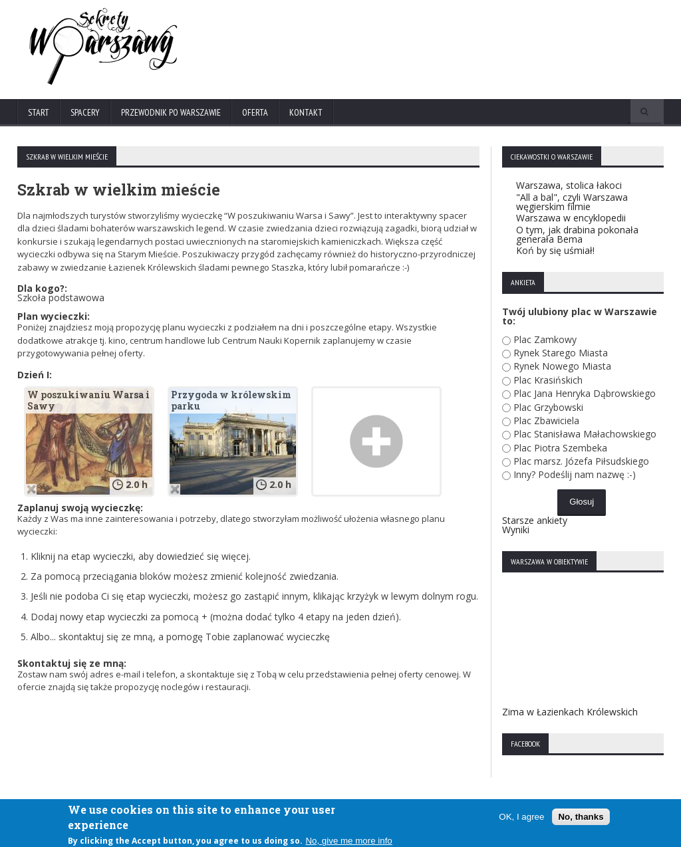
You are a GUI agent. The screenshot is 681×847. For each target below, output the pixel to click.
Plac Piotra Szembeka (560, 447)
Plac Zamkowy (545, 339)
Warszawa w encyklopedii (571, 217)
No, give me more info (348, 841)
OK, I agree (521, 817)
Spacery (85, 112)
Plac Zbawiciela (546, 420)
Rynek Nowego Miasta (562, 366)
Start (38, 112)
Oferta (255, 112)
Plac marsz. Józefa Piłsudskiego (581, 461)
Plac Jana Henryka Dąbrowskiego (584, 393)
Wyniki (515, 529)
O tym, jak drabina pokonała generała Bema (577, 234)
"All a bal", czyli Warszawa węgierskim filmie (572, 202)
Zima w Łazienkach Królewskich (570, 711)
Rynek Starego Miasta (560, 352)
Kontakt (306, 112)
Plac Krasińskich (548, 380)
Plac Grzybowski (548, 407)
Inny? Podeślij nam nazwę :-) (574, 474)
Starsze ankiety (534, 520)
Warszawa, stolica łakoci (569, 185)
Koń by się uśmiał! (555, 250)
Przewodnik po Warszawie (171, 112)
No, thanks (580, 817)
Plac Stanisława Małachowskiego (584, 433)
